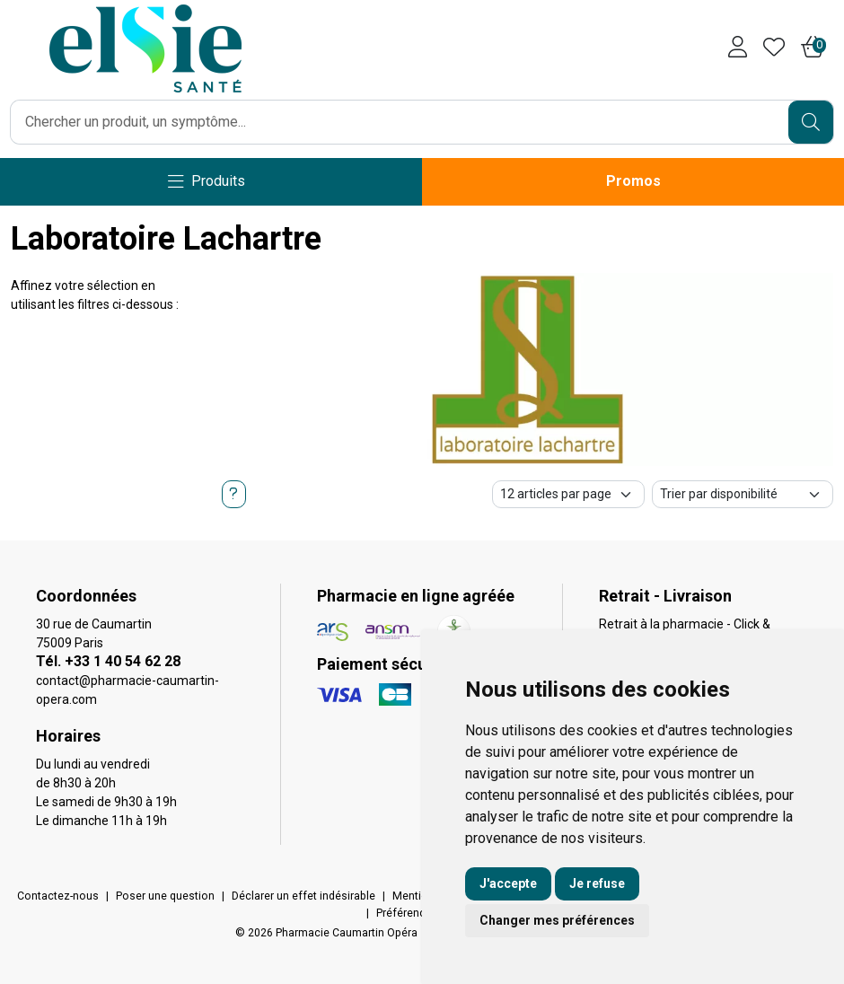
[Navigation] (207, 181)
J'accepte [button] (508, 883)
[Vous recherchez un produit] (400, 122)
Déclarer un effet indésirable (303, 896)
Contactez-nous (58, 896)
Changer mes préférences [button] (557, 920)
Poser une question (165, 896)
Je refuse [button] (597, 883)
